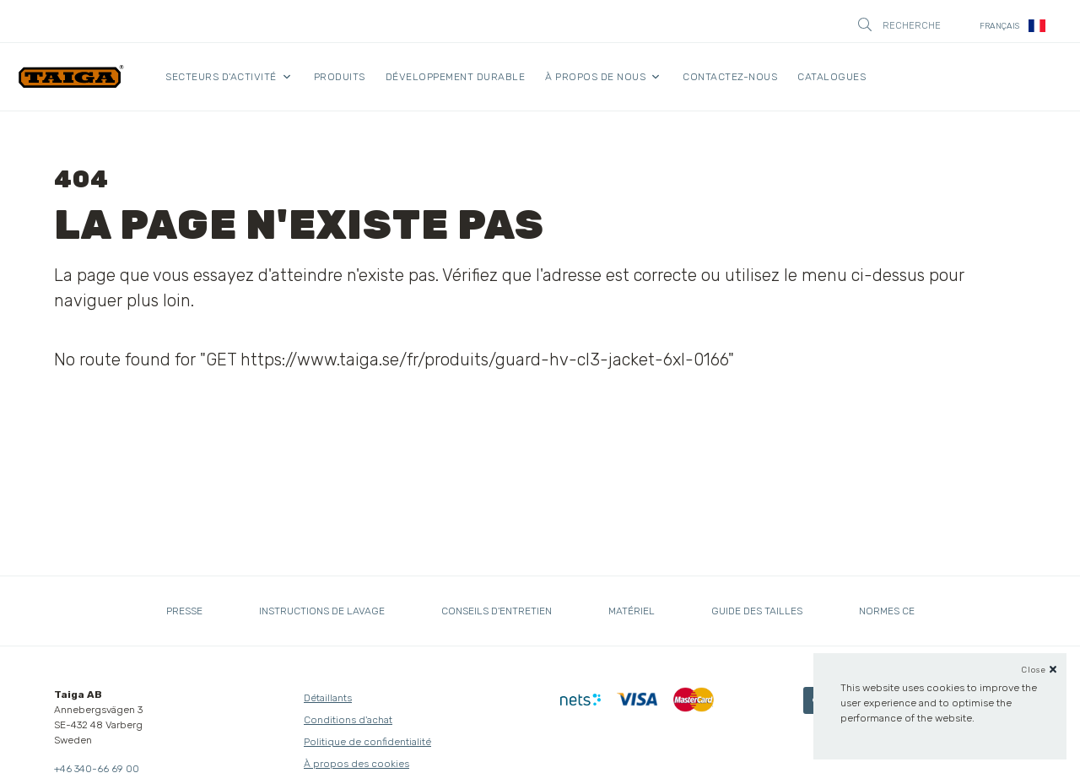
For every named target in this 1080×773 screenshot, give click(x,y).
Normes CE (887, 611)
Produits (339, 77)
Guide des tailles (756, 611)
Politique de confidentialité (367, 742)
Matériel (631, 611)
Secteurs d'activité (221, 77)
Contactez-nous (730, 77)
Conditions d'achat (348, 720)
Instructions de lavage (322, 611)
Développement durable (456, 77)
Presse (184, 611)
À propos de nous (595, 77)
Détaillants (328, 698)
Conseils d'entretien (496, 611)
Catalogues (831, 77)
